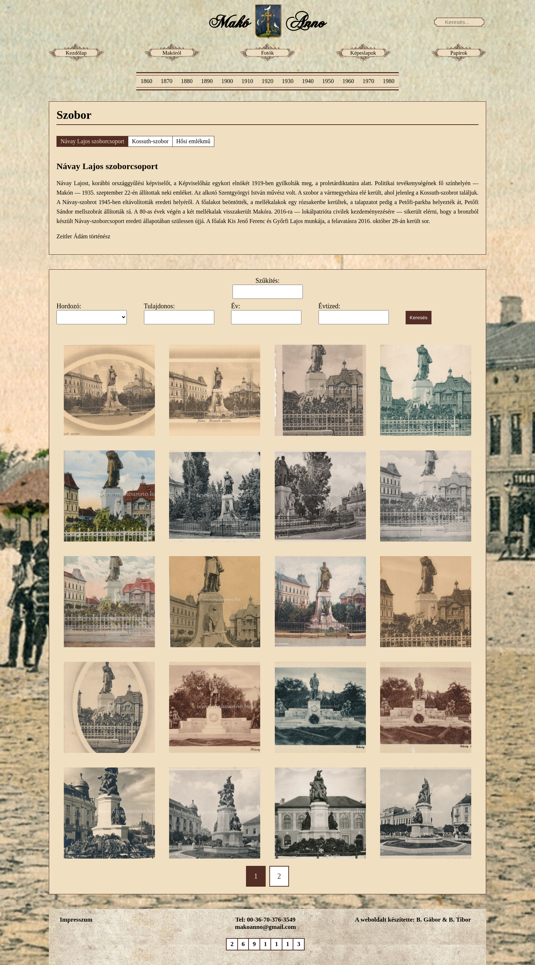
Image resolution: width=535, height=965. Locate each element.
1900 (227, 81)
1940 (308, 81)
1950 (328, 81)
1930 (287, 81)
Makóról (172, 53)
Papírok (459, 53)
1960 (348, 81)
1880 (186, 81)
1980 (388, 81)
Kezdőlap (76, 53)
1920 (267, 81)
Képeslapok (363, 53)
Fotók (267, 53)
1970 (368, 81)
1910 (247, 81)
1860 (146, 81)
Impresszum (76, 919)
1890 (207, 81)
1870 (166, 81)
